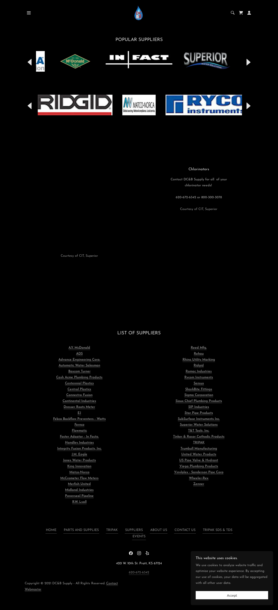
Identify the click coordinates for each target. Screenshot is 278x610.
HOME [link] (51, 530)
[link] (139, 12)
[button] (29, 13)
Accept (232, 595)
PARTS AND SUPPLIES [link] (81, 530)
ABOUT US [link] (158, 530)
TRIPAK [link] (112, 530)
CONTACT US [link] (184, 530)
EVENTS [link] (139, 536)
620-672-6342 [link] (139, 572)
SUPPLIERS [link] (134, 530)
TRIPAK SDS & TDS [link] (217, 530)
